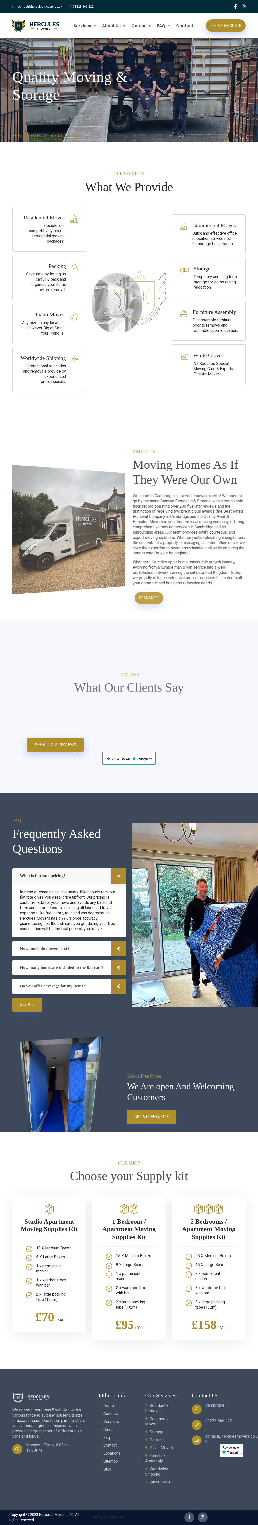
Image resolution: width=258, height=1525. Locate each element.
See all (27, 1004)
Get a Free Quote (225, 26)
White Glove (160, 1482)
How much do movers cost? (44, 948)
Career (138, 26)
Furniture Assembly (155, 1458)
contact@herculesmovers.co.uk (39, 6)
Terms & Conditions (107, 1517)
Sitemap (110, 1461)
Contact (184, 26)
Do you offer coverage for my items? (52, 986)
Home (108, 1405)
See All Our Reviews (55, 744)
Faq (106, 1437)
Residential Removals (157, 1408)
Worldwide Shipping (156, 1472)
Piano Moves (161, 1447)
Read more (153, 598)
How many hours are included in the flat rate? (61, 967)
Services (82, 26)
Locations (112, 1453)
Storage (156, 1432)
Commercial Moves (157, 1421)
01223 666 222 (83, 6)
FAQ (161, 26)
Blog (107, 1469)
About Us (111, 26)
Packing (157, 1440)
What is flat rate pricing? (42, 875)
